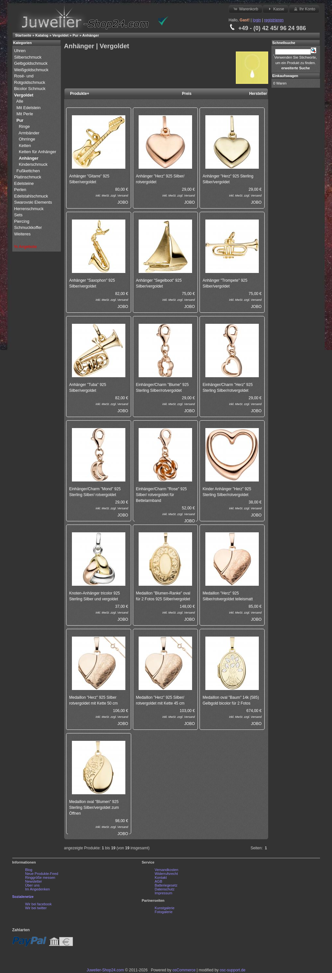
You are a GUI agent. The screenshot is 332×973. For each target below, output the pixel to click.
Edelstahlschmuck (31, 196)
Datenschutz (165, 889)
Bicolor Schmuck (30, 88)
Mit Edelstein (29, 107)
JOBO (123, 202)
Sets (18, 214)
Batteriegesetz (166, 885)
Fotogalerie (164, 912)
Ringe (24, 126)
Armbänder (28, 132)
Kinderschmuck (33, 164)
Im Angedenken (37, 889)
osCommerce (183, 970)
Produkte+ (79, 93)
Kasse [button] (275, 8)
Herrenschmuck (29, 208)
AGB (158, 881)
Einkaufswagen (285, 76)
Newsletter (33, 881)
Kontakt (161, 877)
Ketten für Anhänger (37, 151)
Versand (122, 195)
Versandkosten (166, 870)
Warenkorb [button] (245, 8)
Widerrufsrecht (166, 874)
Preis (186, 93)
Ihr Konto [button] (304, 8)
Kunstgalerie (165, 908)
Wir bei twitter (36, 908)
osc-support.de (232, 970)
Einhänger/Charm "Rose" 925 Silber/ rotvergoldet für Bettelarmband (161, 495)
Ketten (25, 145)
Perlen (21, 189)
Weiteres (23, 234)
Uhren (20, 50)
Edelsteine (24, 183)
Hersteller (258, 93)
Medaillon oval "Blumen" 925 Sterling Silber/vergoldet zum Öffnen (94, 807)
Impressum (163, 893)
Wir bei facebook (38, 904)
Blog (28, 870)
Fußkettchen (28, 170)
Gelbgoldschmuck (31, 63)
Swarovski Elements (33, 202)
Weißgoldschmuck (32, 69)
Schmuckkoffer (28, 227)
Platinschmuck (28, 177)
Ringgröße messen (40, 877)
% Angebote (25, 246)
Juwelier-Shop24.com (105, 970)
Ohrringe (27, 139)
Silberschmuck (28, 57)
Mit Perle (25, 113)
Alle (20, 101)
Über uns (32, 885)
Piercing (21, 221)
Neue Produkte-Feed (41, 874)
